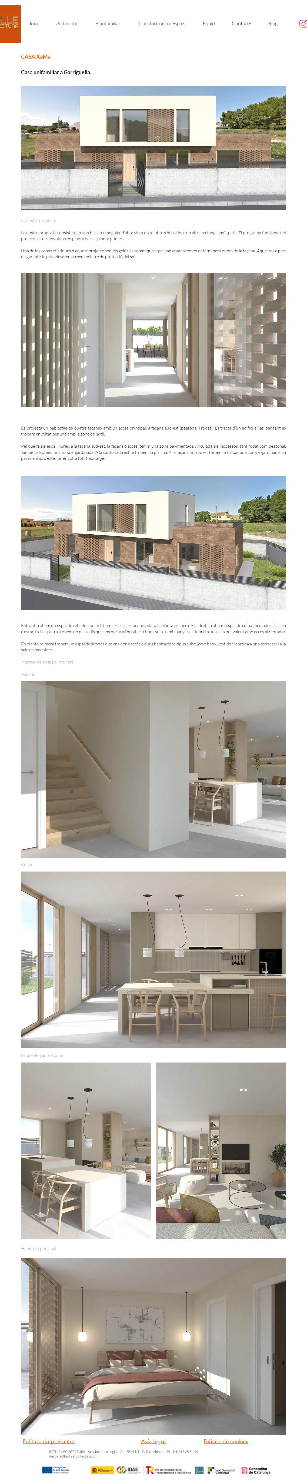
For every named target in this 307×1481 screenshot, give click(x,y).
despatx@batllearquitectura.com (73, 1456)
